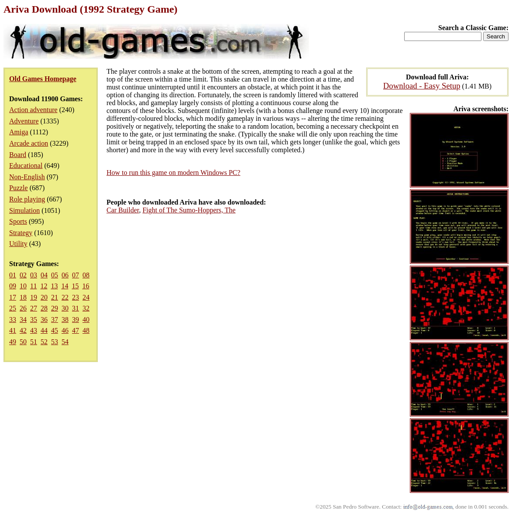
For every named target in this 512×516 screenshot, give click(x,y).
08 (85, 275)
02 (23, 275)
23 (75, 297)
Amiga (18, 132)
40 (85, 319)
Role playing (27, 199)
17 (12, 297)
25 (12, 308)
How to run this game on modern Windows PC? (174, 172)
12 (43, 286)
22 (65, 297)
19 (33, 297)
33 (12, 319)
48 (85, 330)
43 (33, 330)
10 (23, 286)
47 (75, 330)
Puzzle (18, 187)
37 (54, 319)
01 (12, 275)
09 (12, 286)
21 (54, 297)
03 (33, 275)
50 (23, 341)
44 (44, 330)
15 (75, 286)
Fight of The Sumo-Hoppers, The (188, 210)
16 (85, 286)
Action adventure (33, 109)
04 (44, 275)
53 (54, 341)
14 (64, 286)
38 (65, 319)
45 (54, 330)
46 (65, 330)
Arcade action (28, 143)
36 (44, 319)
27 (33, 308)
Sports (18, 221)
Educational (25, 165)
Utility (18, 243)
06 (65, 275)
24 (85, 297)
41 (12, 330)
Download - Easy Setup (421, 85)
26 (23, 308)
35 (33, 319)
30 (65, 308)
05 (54, 275)
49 (12, 341)
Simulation (24, 210)
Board (17, 154)
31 (75, 308)
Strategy (20, 232)
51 (33, 341)
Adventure (24, 121)
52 (44, 341)
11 (33, 286)
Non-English (27, 177)
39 (75, 319)
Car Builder (123, 210)
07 (75, 275)
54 (65, 341)
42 (23, 330)
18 (23, 297)
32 (85, 308)
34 (23, 319)
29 (54, 308)
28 (44, 308)
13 (54, 286)
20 (44, 297)
